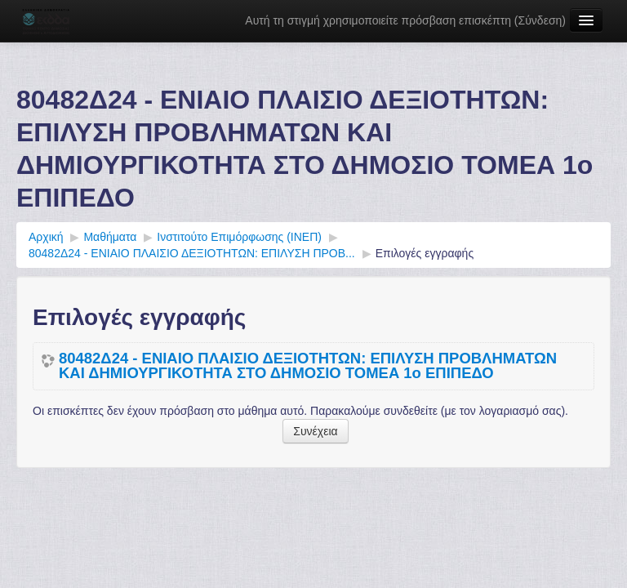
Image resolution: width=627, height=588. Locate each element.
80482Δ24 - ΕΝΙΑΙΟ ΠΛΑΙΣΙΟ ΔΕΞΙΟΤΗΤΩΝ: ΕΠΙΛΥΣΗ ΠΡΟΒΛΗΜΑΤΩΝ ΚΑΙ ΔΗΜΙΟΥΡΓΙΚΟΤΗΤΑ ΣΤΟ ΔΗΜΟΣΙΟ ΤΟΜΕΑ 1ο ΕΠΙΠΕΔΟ (308, 366)
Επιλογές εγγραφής (425, 253)
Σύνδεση (540, 20)
